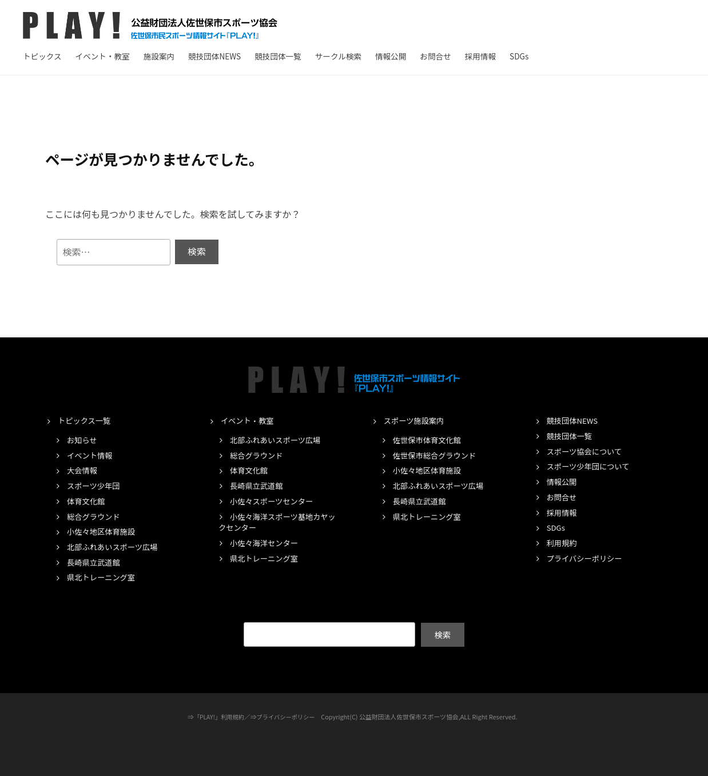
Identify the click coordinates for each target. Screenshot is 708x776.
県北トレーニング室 (103, 577)
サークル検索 (338, 56)
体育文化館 (87, 501)
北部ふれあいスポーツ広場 (115, 547)
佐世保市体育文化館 (429, 439)
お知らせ (83, 439)
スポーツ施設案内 (416, 421)
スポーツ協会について (587, 451)
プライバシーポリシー (587, 558)
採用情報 (480, 56)
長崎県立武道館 (95, 562)
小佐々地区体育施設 (103, 532)
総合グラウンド (95, 516)
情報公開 (390, 56)
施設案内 (159, 56)
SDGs (519, 56)
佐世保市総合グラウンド (437, 455)
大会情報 (83, 470)
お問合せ (435, 56)
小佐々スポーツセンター (274, 501)
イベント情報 (91, 455)
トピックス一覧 (86, 421)
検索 (442, 634)
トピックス (42, 56)
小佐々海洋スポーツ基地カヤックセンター (276, 522)
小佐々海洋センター (266, 543)
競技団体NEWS (214, 56)
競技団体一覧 (277, 56)
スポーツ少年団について (591, 466)
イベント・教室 (102, 56)
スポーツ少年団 (95, 486)
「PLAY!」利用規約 (217, 716)
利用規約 (563, 543)
